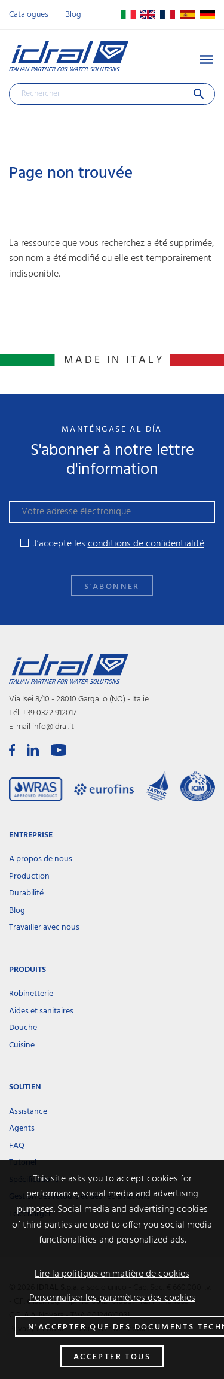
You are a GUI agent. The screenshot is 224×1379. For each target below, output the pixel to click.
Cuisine (22, 1045)
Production (29, 876)
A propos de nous (40, 859)
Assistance (28, 1112)
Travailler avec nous (44, 927)
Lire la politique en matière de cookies (112, 1274)
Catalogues (28, 15)
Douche (23, 1028)
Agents (22, 1128)
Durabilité (26, 893)
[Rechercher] (112, 94)
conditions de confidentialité (146, 544)
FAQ (16, 1146)
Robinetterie (31, 994)
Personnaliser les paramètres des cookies (112, 1298)
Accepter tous (112, 1357)
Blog (73, 15)
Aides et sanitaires (41, 1011)
